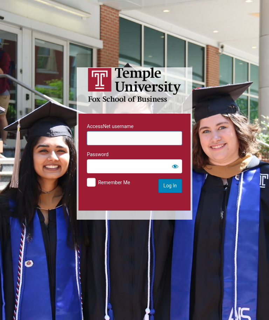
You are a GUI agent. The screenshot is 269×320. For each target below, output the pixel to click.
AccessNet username (110, 126)
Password (98, 154)
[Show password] (175, 166)
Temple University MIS (134, 84)
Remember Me (114, 182)
